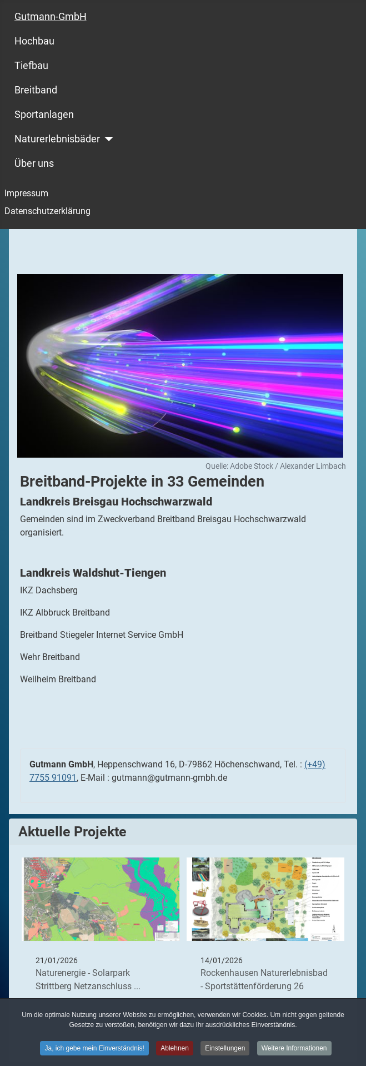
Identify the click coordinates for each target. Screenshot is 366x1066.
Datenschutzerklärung (47, 211)
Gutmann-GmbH (50, 16)
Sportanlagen (44, 114)
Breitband (35, 90)
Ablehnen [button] (175, 1050)
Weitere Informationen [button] (294, 1050)
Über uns (34, 163)
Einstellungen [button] (225, 1050)
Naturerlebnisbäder (57, 139)
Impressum (26, 193)
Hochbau (34, 41)
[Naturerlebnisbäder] (107, 139)
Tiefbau (31, 65)
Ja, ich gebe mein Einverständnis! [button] (94, 1050)
